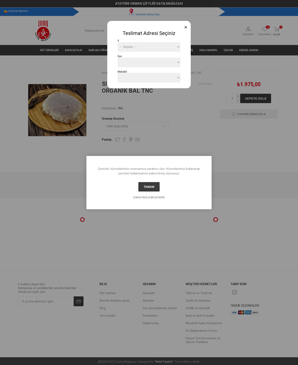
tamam (149, 186)
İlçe (120, 56)
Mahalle (122, 71)
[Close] (186, 27)
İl (118, 40)
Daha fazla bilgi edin (149, 197)
